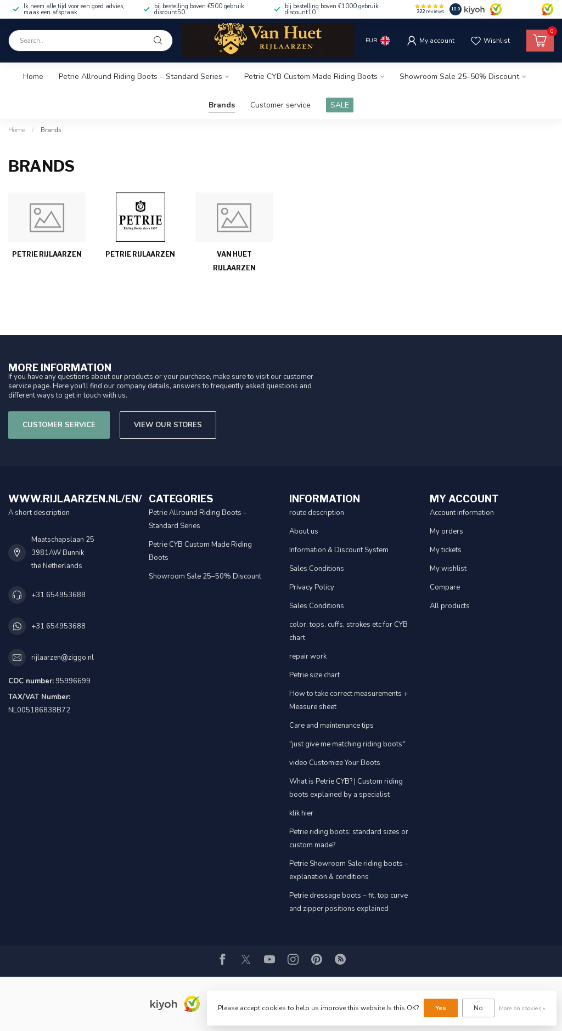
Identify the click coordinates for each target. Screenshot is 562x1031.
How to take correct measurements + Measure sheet (348, 700)
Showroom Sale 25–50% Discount (459, 76)
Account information (462, 513)
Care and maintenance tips (331, 725)
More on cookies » (522, 1008)
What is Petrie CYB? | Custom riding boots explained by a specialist (346, 788)
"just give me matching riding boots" (347, 744)
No (478, 1008)
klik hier (301, 813)
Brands (222, 105)
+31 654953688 (58, 595)
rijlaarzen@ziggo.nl (62, 657)
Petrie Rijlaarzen (47, 254)
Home (33, 76)
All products (450, 606)
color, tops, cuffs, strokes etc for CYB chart (348, 631)
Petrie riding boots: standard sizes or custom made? (348, 838)
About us (303, 531)
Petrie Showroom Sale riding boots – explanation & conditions (348, 870)
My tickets (446, 550)
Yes (440, 1008)
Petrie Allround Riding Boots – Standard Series (140, 76)
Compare (445, 587)
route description (316, 513)
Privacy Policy (311, 587)
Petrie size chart (314, 675)
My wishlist (448, 569)
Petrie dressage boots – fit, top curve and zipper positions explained (348, 902)
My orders (446, 531)
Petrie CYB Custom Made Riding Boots (311, 76)
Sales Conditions (316, 569)
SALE (339, 105)
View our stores (168, 425)
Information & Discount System (339, 550)
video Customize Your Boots (334, 763)
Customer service (280, 105)
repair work (308, 656)
